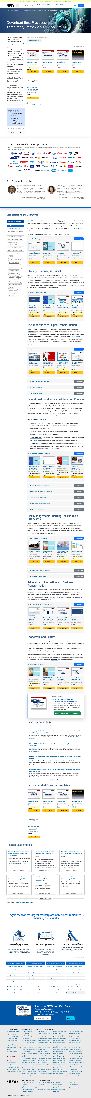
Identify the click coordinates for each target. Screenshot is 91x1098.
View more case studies (45, 898)
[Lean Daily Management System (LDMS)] (49, 246)
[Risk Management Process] (77, 545)
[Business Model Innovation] (34, 611)
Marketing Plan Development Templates (16, 989)
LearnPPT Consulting (33, 66)
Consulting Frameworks (12, 1044)
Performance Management (15, 284)
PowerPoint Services (11, 1053)
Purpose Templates (57, 1069)
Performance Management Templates (16, 966)
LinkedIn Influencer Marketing (13, 1067)
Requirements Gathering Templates (60, 1075)
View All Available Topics (72, 992)
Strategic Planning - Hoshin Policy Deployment (49, 468)
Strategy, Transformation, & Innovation (33, 10)
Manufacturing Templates (58, 1036)
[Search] (27, 5)
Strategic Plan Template (75, 306)
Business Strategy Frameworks (45, 1082)
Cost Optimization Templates (28, 1062)
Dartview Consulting (35, 556)
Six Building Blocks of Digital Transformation (77, 363)
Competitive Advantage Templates (29, 1053)
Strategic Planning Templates (14, 969)
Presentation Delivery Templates (74, 966)
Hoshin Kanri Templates (43, 1056)
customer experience (42, 336)
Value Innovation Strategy (76, 618)
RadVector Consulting (78, 556)
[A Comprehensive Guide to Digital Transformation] (63, 356)
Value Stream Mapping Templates (76, 1075)
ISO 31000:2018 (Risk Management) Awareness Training (49, 552)
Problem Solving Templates (59, 1060)
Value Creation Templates (13, 992)
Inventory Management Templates (45, 1069)
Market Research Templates (59, 1038)
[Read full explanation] (34, 751)
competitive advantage (48, 533)
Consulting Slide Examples (44, 1086)
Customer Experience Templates (74, 986)
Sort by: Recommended (77, 46)
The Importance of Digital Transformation (16, 231)
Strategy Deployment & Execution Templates (76, 1056)
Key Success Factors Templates (45, 1073)
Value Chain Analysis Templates (76, 1071)
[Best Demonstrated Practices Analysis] (33, 81)
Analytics (11, 256)
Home (8, 10)
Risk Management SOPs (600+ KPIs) (62, 551)
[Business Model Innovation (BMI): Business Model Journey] (63, 611)
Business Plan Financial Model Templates (29, 1046)
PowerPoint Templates (12, 1045)
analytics (54, 339)
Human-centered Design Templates (45, 1058)
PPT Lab (61, 310)
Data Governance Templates (44, 1033)
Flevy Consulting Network (12, 1051)
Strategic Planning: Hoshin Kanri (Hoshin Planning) (48, 307)
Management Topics (11, 1062)
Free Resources (56, 1082)
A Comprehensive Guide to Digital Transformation (62, 363)
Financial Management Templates (74, 981)
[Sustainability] (34, 671)
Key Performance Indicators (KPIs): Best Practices (32, 62)
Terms (11, 1069)
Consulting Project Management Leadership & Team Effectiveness (77, 254)
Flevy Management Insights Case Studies (16, 250)
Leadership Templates (51, 984)
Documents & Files (32, 92)
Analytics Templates (26, 1035)
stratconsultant (76, 66)
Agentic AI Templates (27, 1031)
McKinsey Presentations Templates (60, 1044)
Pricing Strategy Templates (13, 981)
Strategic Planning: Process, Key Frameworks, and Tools (34, 308)
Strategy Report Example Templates (76, 1060)
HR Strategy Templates (52, 978)
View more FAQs (56, 779)
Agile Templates (25, 1033)
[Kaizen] (63, 460)
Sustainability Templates (74, 1064)
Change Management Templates (54, 966)
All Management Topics (16, 10)
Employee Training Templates (53, 981)
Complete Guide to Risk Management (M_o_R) (34, 552)
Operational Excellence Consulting (52, 257)
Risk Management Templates (34, 992)
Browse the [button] (45, 4)
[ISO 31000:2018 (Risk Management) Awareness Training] (49, 545)
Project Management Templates (34, 972)
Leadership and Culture (13, 242)
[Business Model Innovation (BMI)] (49, 611)
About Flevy (67, 5)
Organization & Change (12, 1040)
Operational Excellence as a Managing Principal (16, 234)
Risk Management (13, 293)
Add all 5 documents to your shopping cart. (40, 105)
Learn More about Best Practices (16, 105)
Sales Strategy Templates (74, 1042)
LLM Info (55, 1087)
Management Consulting (27, 1091)
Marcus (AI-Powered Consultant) (14, 1064)
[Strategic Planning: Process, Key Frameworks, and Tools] (34, 299)
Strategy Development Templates (15, 975)
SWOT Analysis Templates (75, 1040)
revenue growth (65, 528)
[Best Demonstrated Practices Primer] (78, 55)
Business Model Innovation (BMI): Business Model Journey (62, 620)
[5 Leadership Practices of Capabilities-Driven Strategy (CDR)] (63, 246)
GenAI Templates (41, 1049)
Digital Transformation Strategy (33, 363)
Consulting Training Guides (44, 1087)
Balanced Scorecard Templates (34, 989)
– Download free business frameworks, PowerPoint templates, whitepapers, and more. (45, 1)
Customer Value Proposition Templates (29, 1073)
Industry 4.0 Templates (43, 1062)
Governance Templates (43, 1051)
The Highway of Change (64, 367)
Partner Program (10, 1065)
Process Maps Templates (58, 1064)
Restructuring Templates (74, 1033)
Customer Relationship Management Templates (29, 1071)
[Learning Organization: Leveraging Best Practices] (63, 55)
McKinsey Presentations (72, 978)
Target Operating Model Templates (76, 1066)
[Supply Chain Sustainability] (63, 671)
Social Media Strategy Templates (74, 984)
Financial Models (11, 1042)
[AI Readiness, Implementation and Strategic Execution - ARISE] (49, 356)
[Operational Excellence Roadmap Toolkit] (77, 460)
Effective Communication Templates (55, 975)
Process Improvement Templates (34, 981)
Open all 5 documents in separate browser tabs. (42, 103)
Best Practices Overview (14, 225)
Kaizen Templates (42, 1071)
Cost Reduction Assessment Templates (29, 1064)
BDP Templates (25, 1038)
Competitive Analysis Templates (29, 1055)
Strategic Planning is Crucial (14, 228)
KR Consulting (47, 367)
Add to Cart (33, 71)
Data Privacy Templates (43, 1035)
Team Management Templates (53, 992)
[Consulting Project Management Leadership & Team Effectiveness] (77, 246)
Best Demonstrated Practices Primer (77, 61)
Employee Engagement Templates (54, 989)
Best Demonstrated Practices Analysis (32, 88)
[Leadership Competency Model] (34, 246)
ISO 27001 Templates (42, 1060)
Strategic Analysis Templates (75, 1051)
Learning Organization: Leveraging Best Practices (61, 63)
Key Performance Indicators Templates (16, 984)
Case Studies (41, 1084)
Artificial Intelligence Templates (73, 972)
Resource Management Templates (76, 1031)
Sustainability (33, 677)
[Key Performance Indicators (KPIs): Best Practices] (33, 55)
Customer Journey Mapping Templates (75, 989)
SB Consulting (76, 471)
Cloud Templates (26, 1051)
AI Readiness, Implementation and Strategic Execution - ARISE (49, 364)
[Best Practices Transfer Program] (48, 55)
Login (74, 5)
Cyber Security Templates (43, 1031)
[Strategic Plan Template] (77, 299)
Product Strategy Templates (59, 1066)
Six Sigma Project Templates (75, 1047)
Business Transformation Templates (29, 1047)
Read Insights (79, 239)
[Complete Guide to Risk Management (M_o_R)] (34, 545)
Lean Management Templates (34, 975)
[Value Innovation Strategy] (77, 611)
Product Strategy (72, 1082)
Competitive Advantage (14, 265)
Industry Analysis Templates (44, 1064)
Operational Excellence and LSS (29, 1087)
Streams (8, 1049)
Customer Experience (14, 270)
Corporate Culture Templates (53, 972)
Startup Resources (73, 1086)
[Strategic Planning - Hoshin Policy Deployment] (49, 460)
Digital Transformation (14, 273)
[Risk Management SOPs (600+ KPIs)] (63, 545)
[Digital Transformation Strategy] (34, 356)
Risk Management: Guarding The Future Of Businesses (16, 236)
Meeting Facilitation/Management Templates (60, 1046)
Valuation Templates (73, 1069)
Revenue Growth (13, 290)
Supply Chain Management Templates (36, 969)
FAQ (8, 1069)
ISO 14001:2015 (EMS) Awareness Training (48, 679)
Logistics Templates (57, 1033)
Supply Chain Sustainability (61, 678)
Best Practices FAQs (13, 244)
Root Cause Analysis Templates (76, 1036)
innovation (46, 334)
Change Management (14, 262)
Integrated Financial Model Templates (75, 975)
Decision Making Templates (44, 1036)
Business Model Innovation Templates (29, 1042)
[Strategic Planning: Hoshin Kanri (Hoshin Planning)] (49, 299)
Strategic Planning (13, 295)
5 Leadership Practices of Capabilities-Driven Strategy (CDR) (62, 254)
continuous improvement (68, 413)
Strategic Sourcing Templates (34, 984)
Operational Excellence (14, 281)
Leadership (19, 276)
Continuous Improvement (15, 267)
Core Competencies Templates (14, 978)
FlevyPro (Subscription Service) (14, 1047)
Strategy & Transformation (15, 963)
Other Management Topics (75, 963)
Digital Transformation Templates (74, 969)
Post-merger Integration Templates (35, 986)
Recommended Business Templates (16, 247)
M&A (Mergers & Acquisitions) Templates (16, 986)
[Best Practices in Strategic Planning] (63, 299)
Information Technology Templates (45, 1066)
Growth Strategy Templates (13, 972)
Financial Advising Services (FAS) (45, 1089)
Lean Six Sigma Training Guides (60, 1086)
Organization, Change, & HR (55, 963)
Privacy (14, 1069)
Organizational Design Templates (54, 969)
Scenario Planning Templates (75, 1044)
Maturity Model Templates (52, 986)
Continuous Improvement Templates (29, 1056)
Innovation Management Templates (45, 1067)
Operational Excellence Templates (35, 966)
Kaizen (59, 466)
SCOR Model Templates (74, 1038)
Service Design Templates (74, 1046)
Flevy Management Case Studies (24, 902)
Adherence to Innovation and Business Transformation (16, 239)
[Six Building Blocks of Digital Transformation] (77, 356)
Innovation (11, 276)
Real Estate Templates (58, 1073)
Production (11, 287)
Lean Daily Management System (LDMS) (47, 253)
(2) (34, 40)
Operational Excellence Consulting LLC (53, 471)
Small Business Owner (74, 1084)
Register (81, 5)
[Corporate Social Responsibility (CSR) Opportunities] (77, 671)
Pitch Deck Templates (58, 1053)
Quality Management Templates (34, 978)
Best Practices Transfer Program (47, 61)
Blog (18, 1069)
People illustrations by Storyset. (78, 957)
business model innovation (41, 592)
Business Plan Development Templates (29, 1044)
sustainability (54, 659)
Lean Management (13, 279)
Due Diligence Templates (43, 1040)
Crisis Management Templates (29, 1066)
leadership (33, 223)
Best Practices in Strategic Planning (62, 306)
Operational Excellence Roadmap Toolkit (76, 468)
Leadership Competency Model (34, 252)
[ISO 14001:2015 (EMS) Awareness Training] (49, 671)
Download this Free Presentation (67, 713)
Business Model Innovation (15, 259)
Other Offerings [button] (60, 4)
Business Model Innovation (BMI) (48, 618)
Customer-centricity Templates (29, 1075)
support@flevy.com (16, 1071)
